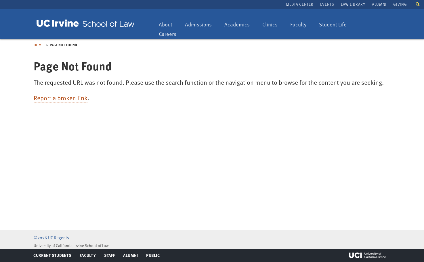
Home (38, 44)
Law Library (353, 4)
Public (153, 256)
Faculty (301, 25)
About (168, 25)
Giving (400, 4)
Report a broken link (60, 98)
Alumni (379, 4)
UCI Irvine (367, 255)
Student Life (333, 25)
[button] (417, 4)
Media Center (299, 4)
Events (327, 4)
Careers (170, 34)
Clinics (272, 25)
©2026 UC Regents (51, 237)
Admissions (198, 25)
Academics (237, 25)
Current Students (52, 256)
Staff (111, 256)
